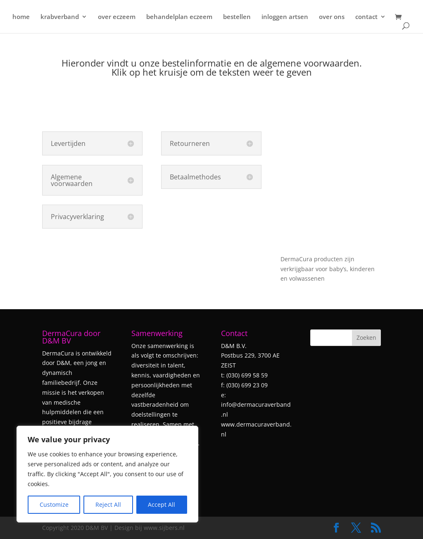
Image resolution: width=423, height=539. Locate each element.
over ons (332, 17)
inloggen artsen (284, 17)
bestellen (237, 17)
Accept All (161, 504)
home (21, 17)
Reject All (108, 504)
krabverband (59, 17)
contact (366, 17)
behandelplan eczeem (179, 17)
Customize (54, 504)
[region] (107, 474)
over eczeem (116, 17)
